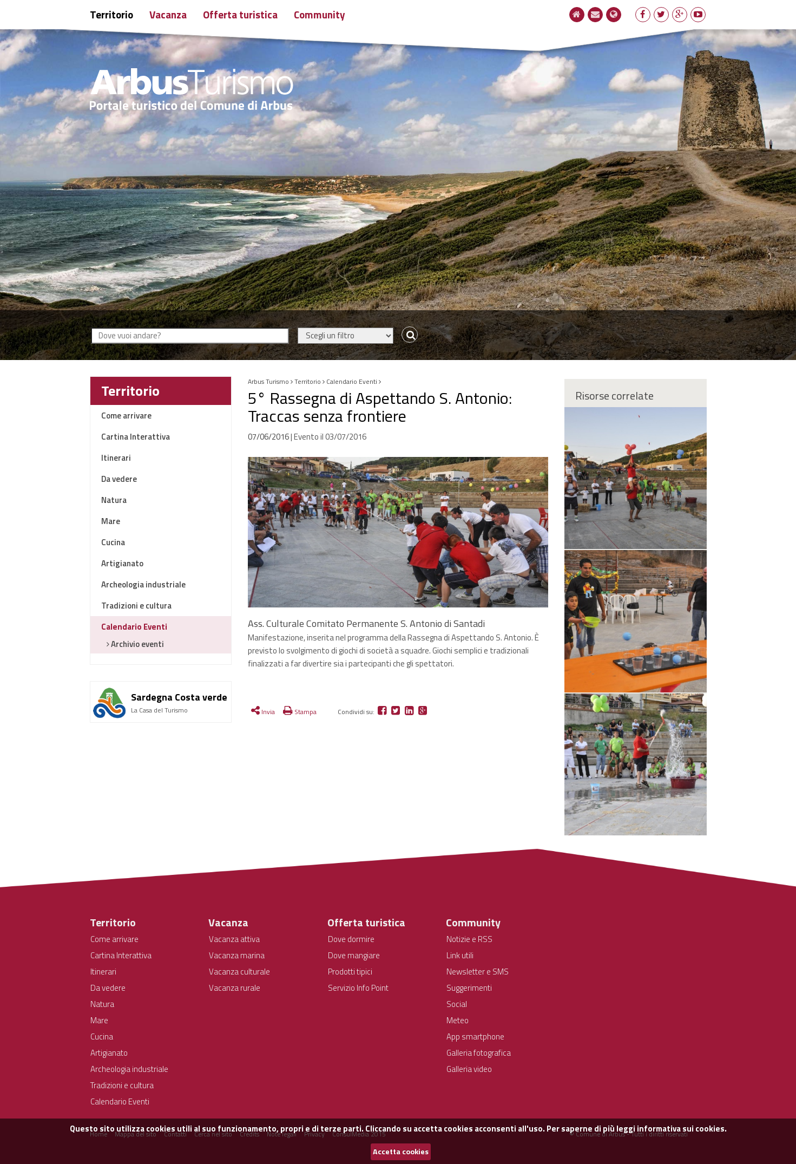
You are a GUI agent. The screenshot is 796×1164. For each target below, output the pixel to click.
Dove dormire (351, 939)
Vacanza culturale (239, 971)
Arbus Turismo (268, 381)
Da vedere (119, 479)
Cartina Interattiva (135, 436)
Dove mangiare (354, 955)
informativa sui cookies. (682, 1128)
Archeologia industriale (143, 584)
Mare (110, 521)
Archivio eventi (136, 644)
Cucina (113, 542)
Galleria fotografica (478, 1053)
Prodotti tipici (350, 971)
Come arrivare (126, 415)
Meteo (457, 1020)
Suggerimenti (469, 988)
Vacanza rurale (234, 988)
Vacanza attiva (234, 939)
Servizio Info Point (358, 988)
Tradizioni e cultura (136, 605)
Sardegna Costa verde (179, 697)
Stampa (300, 712)
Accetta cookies (401, 1152)
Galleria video (469, 1069)
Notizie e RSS (469, 939)
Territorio (111, 14)
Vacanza (168, 14)
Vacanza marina (237, 955)
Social (456, 1004)
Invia (263, 712)
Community (319, 14)
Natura (114, 500)
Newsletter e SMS (477, 971)
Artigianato (122, 563)
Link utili (459, 955)
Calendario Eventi (134, 626)
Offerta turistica (240, 14)
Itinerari (116, 458)
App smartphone (475, 1036)
